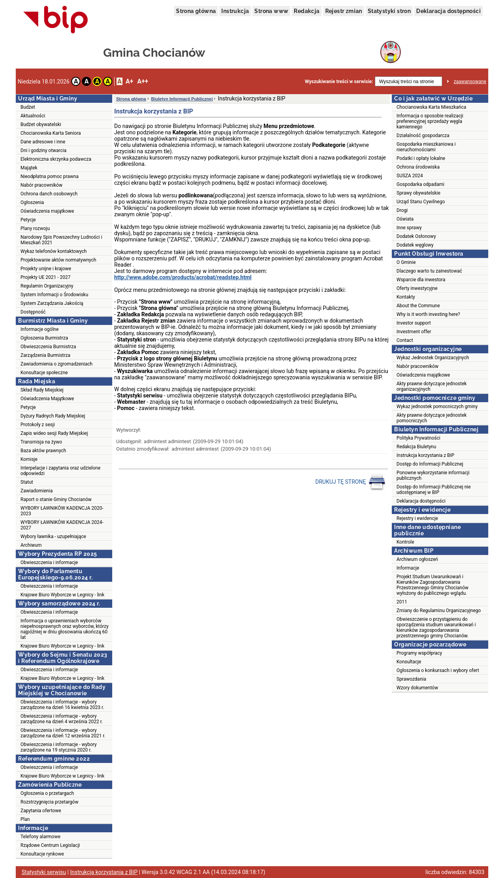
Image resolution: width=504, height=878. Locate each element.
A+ (129, 81)
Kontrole (405, 542)
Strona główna (196, 11)
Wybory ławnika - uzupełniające (53, 536)
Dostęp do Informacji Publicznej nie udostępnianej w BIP (434, 489)
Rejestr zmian (343, 11)
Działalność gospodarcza (423, 135)
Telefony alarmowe (40, 836)
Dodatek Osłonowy (416, 236)
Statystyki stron (389, 11)
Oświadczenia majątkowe (47, 211)
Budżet (27, 107)
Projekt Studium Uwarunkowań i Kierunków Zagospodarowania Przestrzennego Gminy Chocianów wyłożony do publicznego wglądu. (433, 585)
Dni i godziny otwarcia (43, 150)
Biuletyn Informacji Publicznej (182, 99)
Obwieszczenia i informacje (49, 562)
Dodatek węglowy (415, 245)
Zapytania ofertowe (40, 810)
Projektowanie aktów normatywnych (58, 260)
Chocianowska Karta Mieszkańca (431, 107)
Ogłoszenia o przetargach (47, 793)
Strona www (271, 11)
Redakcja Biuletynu (416, 446)
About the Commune (418, 305)
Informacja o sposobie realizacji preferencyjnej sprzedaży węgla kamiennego (430, 121)
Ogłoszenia (32, 202)
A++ (142, 81)
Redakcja (306, 11)
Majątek (28, 168)
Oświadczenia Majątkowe (47, 398)
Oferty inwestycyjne (417, 288)
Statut (26, 482)
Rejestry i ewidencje (417, 518)
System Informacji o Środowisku (54, 294)
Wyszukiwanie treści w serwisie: (339, 81)
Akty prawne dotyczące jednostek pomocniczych (432, 417)
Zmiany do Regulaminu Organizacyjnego (439, 610)
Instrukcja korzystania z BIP (425, 455)
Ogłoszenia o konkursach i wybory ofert (438, 670)
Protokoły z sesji (37, 424)
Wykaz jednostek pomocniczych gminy (437, 406)
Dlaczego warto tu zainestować (429, 271)
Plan (25, 819)
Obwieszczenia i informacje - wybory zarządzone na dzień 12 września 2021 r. (63, 733)
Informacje (408, 568)
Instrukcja (235, 11)
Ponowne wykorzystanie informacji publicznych (433, 475)
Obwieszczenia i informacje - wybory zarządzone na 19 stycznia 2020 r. (58, 747)
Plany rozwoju (35, 228)
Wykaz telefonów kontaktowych (53, 251)
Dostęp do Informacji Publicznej (430, 464)
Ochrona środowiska (418, 167)
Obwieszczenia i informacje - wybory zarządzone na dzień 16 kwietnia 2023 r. (62, 704)
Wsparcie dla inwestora (421, 279)
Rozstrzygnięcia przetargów (49, 802)
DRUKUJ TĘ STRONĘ (350, 482)
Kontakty (406, 297)
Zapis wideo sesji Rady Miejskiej (54, 433)
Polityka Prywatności (418, 438)
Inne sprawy (409, 227)
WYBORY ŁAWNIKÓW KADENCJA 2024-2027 (61, 525)
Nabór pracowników (41, 185)
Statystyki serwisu (44, 872)
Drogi (402, 210)
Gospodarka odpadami (420, 184)
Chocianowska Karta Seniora (50, 133)
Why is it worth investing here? (428, 314)
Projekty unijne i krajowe (45, 268)
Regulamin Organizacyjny (46, 286)
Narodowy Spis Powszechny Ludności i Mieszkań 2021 (61, 239)
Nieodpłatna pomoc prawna (49, 176)
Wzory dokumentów (417, 688)
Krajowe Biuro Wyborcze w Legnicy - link (62, 595)
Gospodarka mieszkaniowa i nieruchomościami (426, 146)
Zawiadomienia (36, 491)
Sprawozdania (411, 679)
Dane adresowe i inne (42, 142)
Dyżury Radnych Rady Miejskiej (52, 416)
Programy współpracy (419, 653)
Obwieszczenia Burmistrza (48, 346)
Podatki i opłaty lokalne (421, 158)
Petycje (28, 220)
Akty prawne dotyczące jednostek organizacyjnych (432, 386)
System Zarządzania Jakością (51, 303)
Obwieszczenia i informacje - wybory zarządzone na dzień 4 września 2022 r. (61, 718)
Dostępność (33, 312)
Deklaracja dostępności (448, 11)
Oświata (405, 219)
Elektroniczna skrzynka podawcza (55, 159)
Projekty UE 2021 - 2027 (45, 277)
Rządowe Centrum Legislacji (50, 845)
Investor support (414, 323)
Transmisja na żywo (41, 442)
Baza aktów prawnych (43, 450)
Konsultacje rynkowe (42, 854)
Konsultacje (409, 662)
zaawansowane (470, 81)
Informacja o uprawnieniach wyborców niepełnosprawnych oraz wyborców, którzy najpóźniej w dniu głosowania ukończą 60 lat (64, 629)
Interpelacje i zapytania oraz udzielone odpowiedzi (60, 470)
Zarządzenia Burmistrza (45, 355)
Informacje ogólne (39, 329)
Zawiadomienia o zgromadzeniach (56, 364)
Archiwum (31, 545)
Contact (405, 340)
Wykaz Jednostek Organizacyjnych (433, 357)
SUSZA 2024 (410, 175)
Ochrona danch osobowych (49, 194)
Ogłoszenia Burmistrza (44, 338)
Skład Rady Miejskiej (41, 390)
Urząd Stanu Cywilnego (421, 201)
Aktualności (32, 116)
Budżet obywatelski (40, 124)
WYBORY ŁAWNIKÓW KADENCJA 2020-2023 (61, 510)
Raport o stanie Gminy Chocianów (56, 499)
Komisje (28, 459)
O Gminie (406, 262)
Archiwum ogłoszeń (417, 559)
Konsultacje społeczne (44, 372)
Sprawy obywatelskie (418, 193)
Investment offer (414, 331)
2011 (402, 602)
